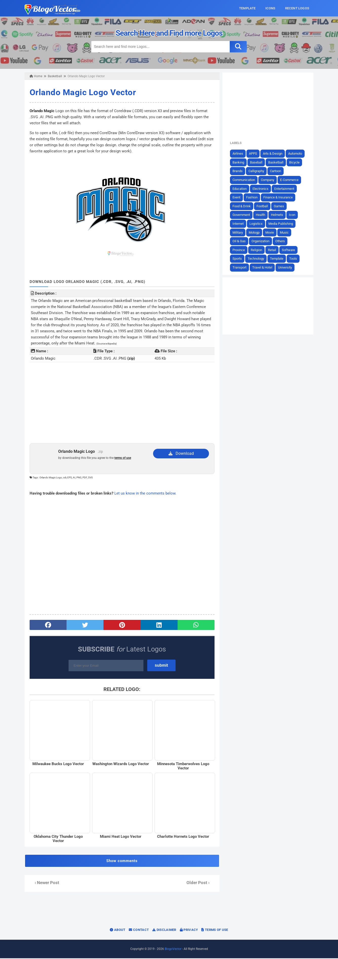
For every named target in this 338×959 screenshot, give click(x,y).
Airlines (239, 153)
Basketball (276, 162)
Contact (139, 930)
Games (280, 206)
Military (239, 232)
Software (289, 250)
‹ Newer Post (46, 883)
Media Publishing (281, 224)
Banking (239, 162)
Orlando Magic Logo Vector (82, 92)
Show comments (121, 861)
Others (281, 241)
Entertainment (285, 188)
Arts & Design (273, 153)
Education (241, 188)
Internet (239, 224)
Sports (238, 258)
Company (268, 180)
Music (285, 232)
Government (242, 215)
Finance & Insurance (279, 197)
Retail (273, 250)
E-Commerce (290, 180)
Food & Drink (243, 206)
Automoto (296, 153)
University (286, 267)
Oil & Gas (240, 241)
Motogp (255, 232)
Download (181, 453)
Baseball (257, 162)
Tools (294, 258)
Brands (239, 171)
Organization (261, 241)
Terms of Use (214, 930)
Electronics (261, 188)
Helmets (278, 215)
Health (261, 215)
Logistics (257, 224)
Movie (270, 232)
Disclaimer (164, 930)
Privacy (189, 930)
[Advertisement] (122, 402)
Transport (240, 267)
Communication (245, 180)
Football (263, 206)
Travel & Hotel (263, 267)
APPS (254, 153)
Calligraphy (257, 171)
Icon (293, 215)
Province (240, 250)
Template (277, 258)
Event (237, 197)
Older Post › (198, 883)
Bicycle (295, 162)
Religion (257, 250)
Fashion (253, 197)
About (117, 930)
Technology (257, 258)
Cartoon (276, 171)
